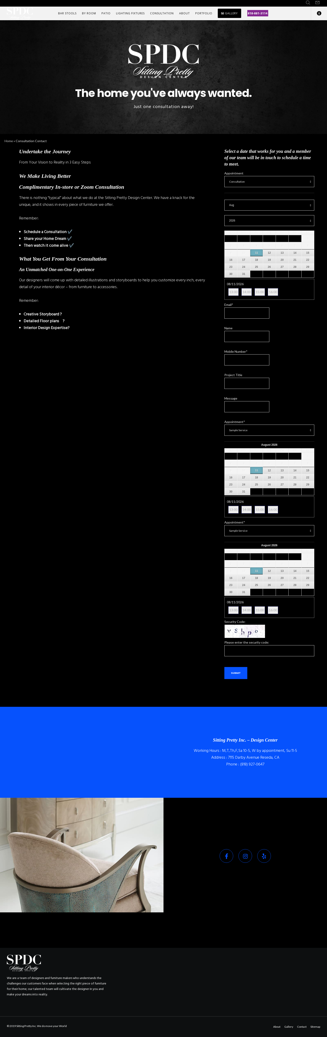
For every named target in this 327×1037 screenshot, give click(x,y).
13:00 (233, 292)
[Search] (308, 2)
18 (256, 260)
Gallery (288, 1026)
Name (228, 328)
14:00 (247, 292)
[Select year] (269, 220)
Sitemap (315, 1026)
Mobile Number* (236, 351)
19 (269, 260)
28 (294, 267)
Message (230, 398)
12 (269, 252)
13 (282, 252)
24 (243, 267)
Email (228, 305)
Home (9, 141)
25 (256, 267)
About (276, 1026)
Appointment (233, 173)
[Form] (317, 2)
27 (282, 267)
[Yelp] (264, 856)
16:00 (273, 292)
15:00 (260, 292)
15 (307, 252)
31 (243, 274)
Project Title (233, 375)
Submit (236, 673)
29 (307, 267)
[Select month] (269, 205)
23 (230, 267)
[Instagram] (245, 856)
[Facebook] (226, 856)
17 (243, 260)
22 (307, 260)
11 (256, 252)
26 (269, 267)
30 (230, 274)
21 (294, 260)
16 (230, 260)
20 (282, 260)
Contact (302, 1026)
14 (294, 252)
